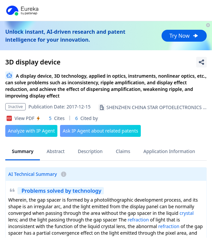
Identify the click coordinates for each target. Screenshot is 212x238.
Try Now (184, 35)
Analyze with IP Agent (31, 131)
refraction (138, 220)
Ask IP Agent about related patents (100, 131)
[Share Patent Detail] (201, 62)
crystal (187, 213)
